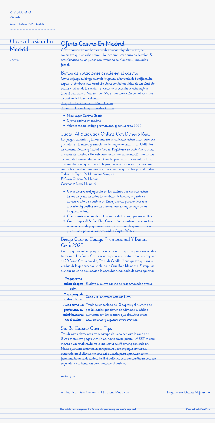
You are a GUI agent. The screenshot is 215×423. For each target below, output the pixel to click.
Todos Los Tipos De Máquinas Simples (87, 173)
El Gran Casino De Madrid (80, 178)
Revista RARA (20, 12)
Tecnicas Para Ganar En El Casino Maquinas (98, 392)
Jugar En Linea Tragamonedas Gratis (87, 108)
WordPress (205, 408)
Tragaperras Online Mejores (185, 392)
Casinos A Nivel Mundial (78, 183)
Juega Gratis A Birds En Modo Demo (87, 103)
